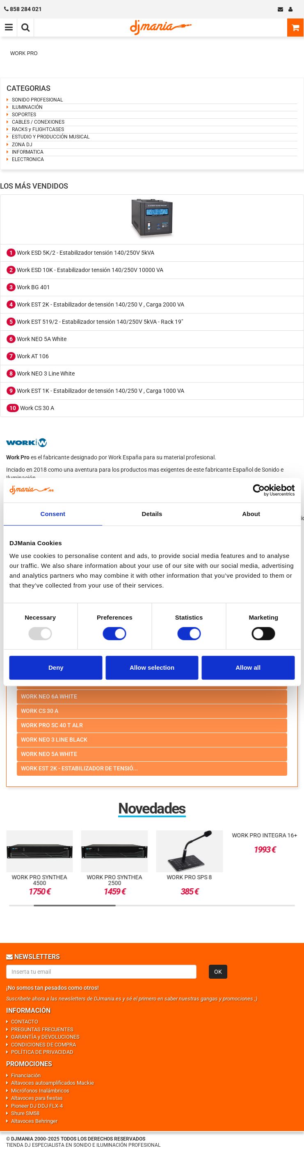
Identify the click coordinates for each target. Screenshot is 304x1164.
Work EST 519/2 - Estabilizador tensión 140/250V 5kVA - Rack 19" (95, 321)
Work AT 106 (28, 356)
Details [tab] (152, 513)
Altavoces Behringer (34, 1121)
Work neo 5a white (49, 754)
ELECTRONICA (28, 159)
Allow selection (152, 667)
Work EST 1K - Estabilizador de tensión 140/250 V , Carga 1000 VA (95, 390)
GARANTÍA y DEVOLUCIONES (45, 1037)
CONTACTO (24, 1022)
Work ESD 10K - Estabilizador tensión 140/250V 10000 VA (85, 270)
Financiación (26, 1075)
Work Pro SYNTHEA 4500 (39, 880)
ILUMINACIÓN (27, 107)
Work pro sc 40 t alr (52, 725)
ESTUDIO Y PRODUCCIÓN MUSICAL (50, 137)
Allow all (248, 667)
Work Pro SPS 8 (189, 877)
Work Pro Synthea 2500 (114, 880)
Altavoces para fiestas (37, 1098)
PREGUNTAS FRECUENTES (42, 1029)
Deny (56, 667)
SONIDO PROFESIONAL (37, 100)
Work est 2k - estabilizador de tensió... (79, 768)
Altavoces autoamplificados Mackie (52, 1083)
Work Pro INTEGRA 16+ (264, 835)
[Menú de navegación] (8, 27)
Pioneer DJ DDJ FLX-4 (37, 1106)
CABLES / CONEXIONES (38, 122)
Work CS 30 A (30, 408)
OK (218, 971)
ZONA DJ (22, 145)
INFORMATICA (27, 152)
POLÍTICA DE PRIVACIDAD (42, 1052)
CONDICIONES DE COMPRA (43, 1045)
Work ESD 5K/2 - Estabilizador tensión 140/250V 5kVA (80, 252)
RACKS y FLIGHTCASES (38, 129)
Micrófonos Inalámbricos (40, 1091)
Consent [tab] (52, 513)
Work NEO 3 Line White (41, 373)
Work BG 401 (28, 287)
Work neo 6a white (49, 696)
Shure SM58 (25, 1113)
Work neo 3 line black (54, 739)
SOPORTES (24, 115)
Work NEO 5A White (36, 339)
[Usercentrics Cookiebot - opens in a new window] (259, 490)
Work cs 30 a (39, 711)
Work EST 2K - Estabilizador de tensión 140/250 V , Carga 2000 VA (95, 304)
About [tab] (251, 513)
